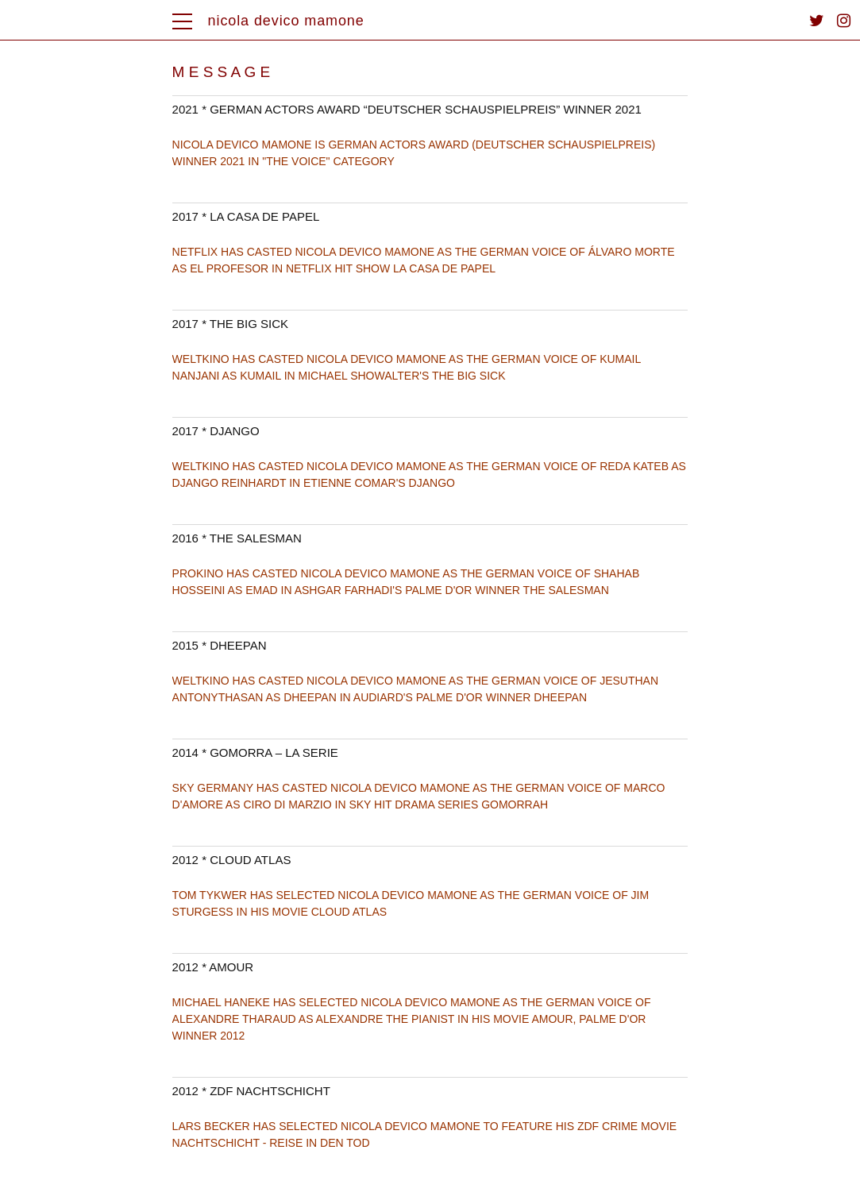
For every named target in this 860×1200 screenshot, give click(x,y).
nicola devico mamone (286, 21)
